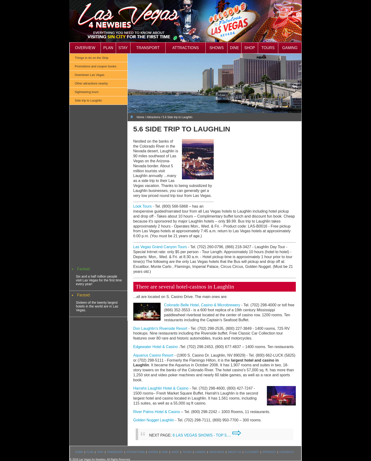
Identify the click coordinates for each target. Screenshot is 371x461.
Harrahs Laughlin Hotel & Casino (161, 388)
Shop (249, 48)
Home (140, 117)
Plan (108, 48)
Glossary (252, 452)
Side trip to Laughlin (88, 100)
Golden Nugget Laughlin (153, 420)
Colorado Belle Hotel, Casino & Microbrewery (202, 305)
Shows (216, 48)
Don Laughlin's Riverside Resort (160, 328)
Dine (234, 48)
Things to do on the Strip (91, 58)
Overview (85, 48)
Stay (123, 48)
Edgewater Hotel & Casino (155, 347)
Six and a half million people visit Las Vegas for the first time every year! (99, 280)
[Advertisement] (98, 190)
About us (234, 452)
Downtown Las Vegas (89, 75)
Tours (268, 48)
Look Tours (142, 206)
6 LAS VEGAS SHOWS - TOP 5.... (207, 435)
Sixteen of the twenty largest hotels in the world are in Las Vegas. (97, 306)
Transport (147, 48)
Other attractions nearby (91, 83)
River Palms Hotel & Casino (156, 412)
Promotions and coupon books (95, 66)
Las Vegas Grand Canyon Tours (160, 247)
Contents (286, 452)
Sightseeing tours (86, 92)
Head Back (216, 452)
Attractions (185, 48)
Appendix (269, 452)
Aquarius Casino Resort (153, 355)
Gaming (289, 48)
